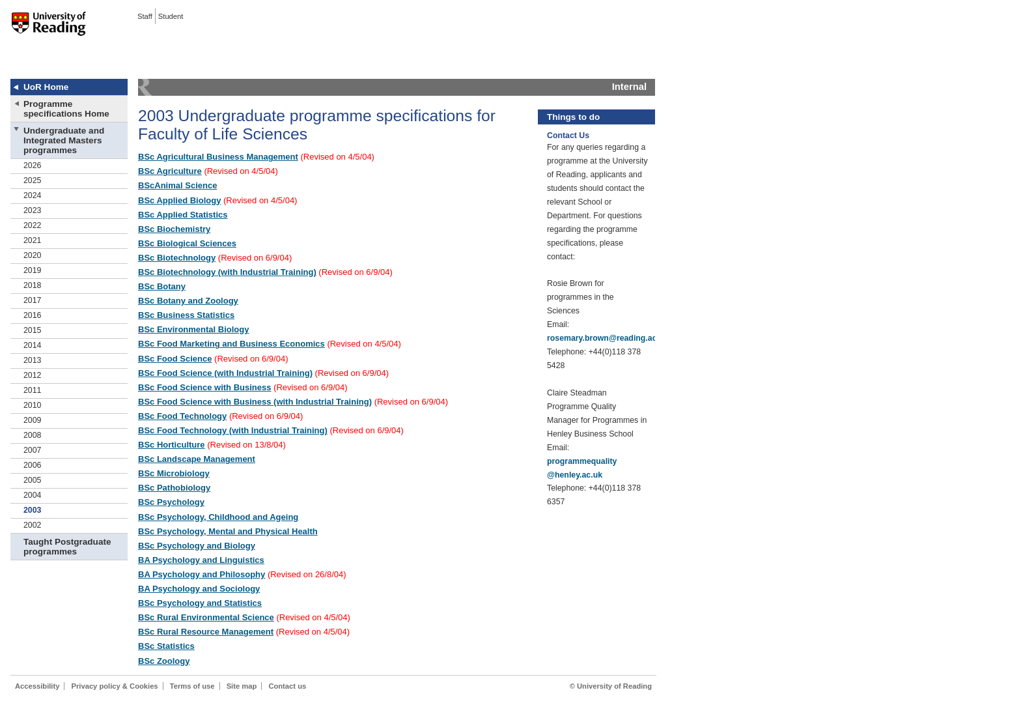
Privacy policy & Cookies (115, 686)
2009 (32, 420)
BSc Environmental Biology (193, 329)
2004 (32, 495)
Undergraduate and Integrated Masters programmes (63, 140)
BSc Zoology (163, 661)
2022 (32, 225)
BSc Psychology (171, 502)
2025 (32, 180)
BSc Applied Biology (179, 200)
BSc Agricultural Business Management (218, 157)
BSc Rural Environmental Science (206, 617)
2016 (32, 315)
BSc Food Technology (182, 416)
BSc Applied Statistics (183, 215)
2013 (32, 360)
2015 (32, 330)
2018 (32, 285)
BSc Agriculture (170, 171)
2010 (32, 405)
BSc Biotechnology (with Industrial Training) (227, 272)
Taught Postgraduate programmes (67, 546)
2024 (32, 195)
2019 (32, 270)
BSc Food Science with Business (204, 387)
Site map (242, 686)
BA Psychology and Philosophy (201, 574)
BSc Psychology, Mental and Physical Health (228, 531)
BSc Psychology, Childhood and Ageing (218, 517)
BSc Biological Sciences (187, 243)
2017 (32, 300)
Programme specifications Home (66, 109)
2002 (32, 525)
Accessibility (37, 686)
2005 (32, 480)
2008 (32, 435)
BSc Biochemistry (174, 229)
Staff (144, 16)
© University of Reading (611, 686)
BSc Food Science (175, 359)
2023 (32, 210)
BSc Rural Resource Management (205, 632)
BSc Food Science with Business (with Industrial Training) (255, 402)
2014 (32, 345)
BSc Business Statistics (186, 315)
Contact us (287, 686)
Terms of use (192, 686)
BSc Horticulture (171, 445)
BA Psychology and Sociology (199, 589)
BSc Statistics (166, 646)
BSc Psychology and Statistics (200, 603)
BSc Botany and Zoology (188, 301)
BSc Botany (162, 286)
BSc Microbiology (174, 473)
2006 (32, 465)
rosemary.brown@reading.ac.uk (607, 338)
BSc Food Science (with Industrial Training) (225, 373)
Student (171, 16)
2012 (32, 375)
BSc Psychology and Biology (196, 546)
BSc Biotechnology (177, 258)
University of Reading (48, 31)
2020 (32, 255)
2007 (32, 450)
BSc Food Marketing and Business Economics (231, 344)
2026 (32, 165)
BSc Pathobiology (174, 488)
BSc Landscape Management (196, 459)
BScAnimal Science (177, 185)
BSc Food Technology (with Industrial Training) (233, 430)
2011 (32, 390)
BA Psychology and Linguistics (201, 560)
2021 (32, 240)
